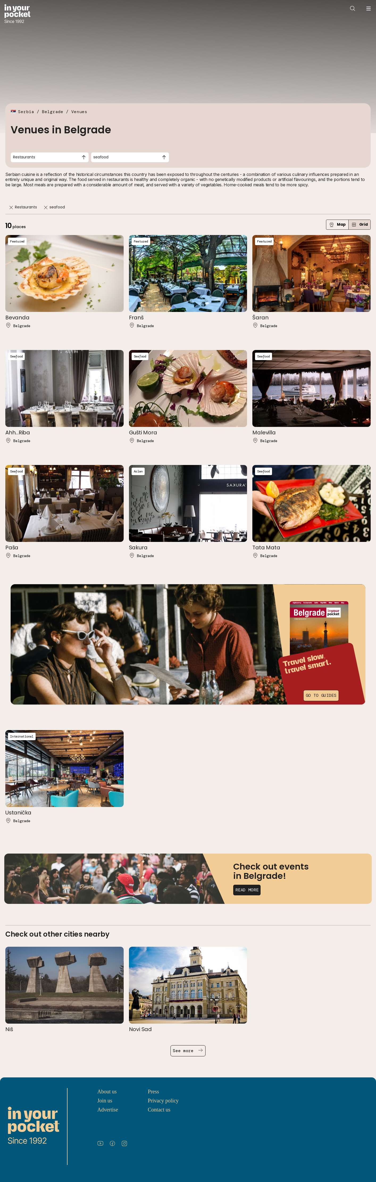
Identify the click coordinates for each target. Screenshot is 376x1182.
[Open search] (352, 8)
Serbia (26, 111)
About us (107, 1091)
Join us (104, 1100)
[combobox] (50, 157)
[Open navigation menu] (368, 8)
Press (153, 1091)
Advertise (107, 1110)
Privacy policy (163, 1100)
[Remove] (11, 207)
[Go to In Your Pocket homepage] (17, 14)
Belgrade (52, 111)
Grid (359, 224)
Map (337, 224)
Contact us (159, 1110)
